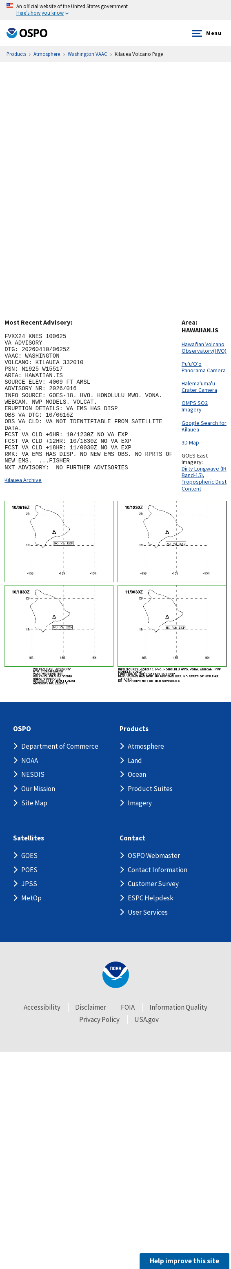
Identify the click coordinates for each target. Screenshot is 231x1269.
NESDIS (32, 774)
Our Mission (38, 788)
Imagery (140, 802)
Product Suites (150, 788)
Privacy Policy (99, 1019)
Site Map (34, 802)
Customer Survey (153, 883)
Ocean (137, 774)
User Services (148, 911)
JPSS (29, 883)
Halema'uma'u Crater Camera (199, 387)
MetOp (31, 897)
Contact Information (157, 869)
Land (135, 760)
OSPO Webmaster (154, 855)
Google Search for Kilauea (204, 426)
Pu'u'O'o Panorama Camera (204, 367)
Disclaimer (90, 1007)
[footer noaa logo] (115, 975)
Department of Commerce (59, 746)
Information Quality (178, 1007)
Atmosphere (146, 746)
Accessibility (42, 1007)
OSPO (22, 729)
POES (29, 869)
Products (134, 729)
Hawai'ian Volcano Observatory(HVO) (204, 347)
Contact (132, 838)
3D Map (190, 442)
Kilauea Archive (23, 480)
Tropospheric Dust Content (204, 485)
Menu (205, 33)
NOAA (29, 760)
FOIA (128, 1007)
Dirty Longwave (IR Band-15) (204, 472)
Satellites (28, 838)
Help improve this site (184, 1260)
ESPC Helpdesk (150, 897)
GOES (29, 855)
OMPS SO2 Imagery (195, 406)
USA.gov (146, 1019)
